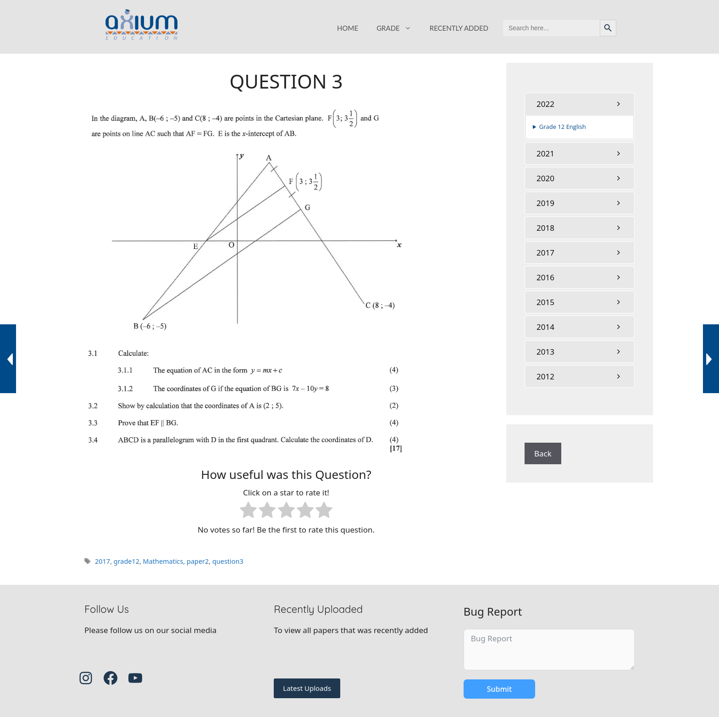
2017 (102, 561)
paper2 (198, 561)
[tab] (579, 104)
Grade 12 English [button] (562, 126)
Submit (499, 689)
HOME (347, 28)
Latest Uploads (307, 688)
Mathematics (163, 561)
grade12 (126, 561)
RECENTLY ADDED (459, 28)
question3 (227, 561)
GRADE (398, 28)
